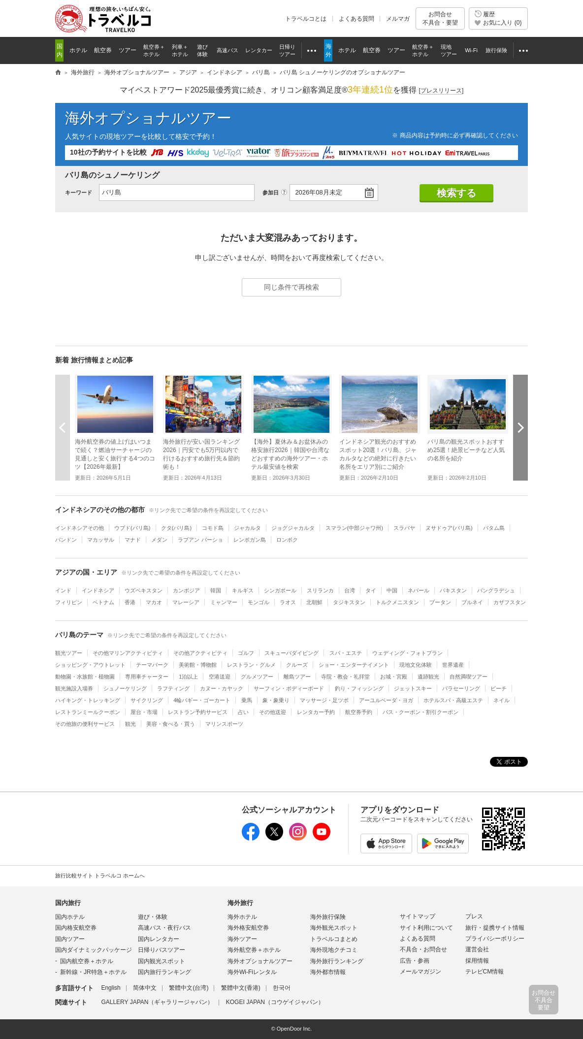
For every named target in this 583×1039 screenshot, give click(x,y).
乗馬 (246, 700)
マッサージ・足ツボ (324, 700)
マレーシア (185, 602)
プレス (474, 916)
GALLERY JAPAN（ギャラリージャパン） (157, 1002)
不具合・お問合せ (423, 949)
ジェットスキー (413, 688)
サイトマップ (417, 916)
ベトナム (103, 602)
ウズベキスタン (143, 590)
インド (63, 590)
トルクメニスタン (397, 602)
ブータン (440, 602)
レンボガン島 (249, 540)
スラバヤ (404, 528)
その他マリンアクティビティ (128, 653)
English (110, 987)
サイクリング (146, 700)
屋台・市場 (144, 712)
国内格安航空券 (76, 927)
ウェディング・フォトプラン (407, 653)
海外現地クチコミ (333, 949)
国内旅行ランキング (164, 972)
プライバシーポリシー (494, 938)
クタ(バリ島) (176, 528)
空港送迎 (219, 677)
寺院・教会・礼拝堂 (345, 677)
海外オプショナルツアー (148, 118)
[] (441, 91)
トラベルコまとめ (333, 939)
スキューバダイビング (291, 653)
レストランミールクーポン (87, 712)
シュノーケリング (125, 688)
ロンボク (287, 540)
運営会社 (477, 949)
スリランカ (320, 590)
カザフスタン (509, 602)
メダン (159, 540)
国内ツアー (70, 939)
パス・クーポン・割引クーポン (420, 712)
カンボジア (186, 590)
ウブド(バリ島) (132, 528)
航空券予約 (358, 712)
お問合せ (440, 18)
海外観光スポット (333, 927)
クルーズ (297, 665)
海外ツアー (242, 939)
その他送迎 (272, 712)
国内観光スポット (161, 961)
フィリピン (68, 602)
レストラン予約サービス (197, 712)
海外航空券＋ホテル (254, 949)
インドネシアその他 (79, 528)
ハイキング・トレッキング (87, 700)
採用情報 (477, 960)
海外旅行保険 (328, 916)
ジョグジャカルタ (293, 528)
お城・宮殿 (393, 677)
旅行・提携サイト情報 (494, 927)
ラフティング (173, 688)
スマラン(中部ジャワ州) (354, 528)
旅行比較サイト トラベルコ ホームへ (100, 875)
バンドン (66, 540)
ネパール (418, 590)
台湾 (349, 590)
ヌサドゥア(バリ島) (448, 528)
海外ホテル (242, 916)
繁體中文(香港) (240, 987)
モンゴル (258, 602)
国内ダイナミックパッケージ (93, 949)
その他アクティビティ (200, 653)
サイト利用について (426, 927)
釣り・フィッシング (359, 688)
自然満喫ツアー (468, 677)
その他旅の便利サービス (85, 724)
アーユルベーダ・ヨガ (386, 700)
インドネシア (98, 590)
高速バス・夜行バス (164, 927)
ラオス (288, 602)
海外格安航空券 (248, 927)
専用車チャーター (146, 677)
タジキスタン (349, 602)
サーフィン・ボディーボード (289, 688)
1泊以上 (188, 677)
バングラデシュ (496, 590)
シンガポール (280, 590)
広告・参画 (414, 960)
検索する (456, 193)
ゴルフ (246, 653)
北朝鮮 (314, 602)
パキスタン (453, 590)
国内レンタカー (158, 939)
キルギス (243, 590)
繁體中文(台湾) (188, 987)
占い (243, 712)
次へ (520, 427)
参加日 (270, 192)
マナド (133, 540)
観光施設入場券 (74, 688)
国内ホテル (70, 916)
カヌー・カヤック (221, 688)
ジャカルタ (247, 528)
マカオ (154, 602)
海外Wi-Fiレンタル (252, 972)
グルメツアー (257, 677)
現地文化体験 (415, 665)
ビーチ (498, 688)
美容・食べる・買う (170, 724)
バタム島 (494, 528)
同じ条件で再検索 (291, 287)
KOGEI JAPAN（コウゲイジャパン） (275, 1002)
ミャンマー (223, 602)
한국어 (282, 987)
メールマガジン (420, 971)
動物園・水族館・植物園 (85, 677)
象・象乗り (276, 700)
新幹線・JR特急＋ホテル (93, 972)
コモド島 (213, 528)
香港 (130, 602)
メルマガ (398, 19)
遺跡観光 (428, 677)
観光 (130, 724)
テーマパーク (152, 665)
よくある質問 (356, 19)
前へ (62, 427)
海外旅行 (240, 903)
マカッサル (100, 540)
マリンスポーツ (224, 724)
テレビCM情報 (484, 971)
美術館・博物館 (198, 665)
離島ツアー (297, 677)
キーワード (78, 192)
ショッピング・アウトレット (90, 665)
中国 (392, 590)
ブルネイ (472, 602)
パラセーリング (461, 688)
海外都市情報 (328, 972)
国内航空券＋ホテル (86, 961)
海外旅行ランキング (336, 961)
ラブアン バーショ (200, 540)
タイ (370, 590)
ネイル (501, 700)
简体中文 (145, 987)
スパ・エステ (345, 653)
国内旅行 (68, 903)
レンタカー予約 (316, 712)
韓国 (215, 590)
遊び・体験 (152, 916)
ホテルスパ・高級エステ (453, 700)
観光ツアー (68, 653)
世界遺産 (453, 665)
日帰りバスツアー (161, 949)
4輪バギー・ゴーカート (201, 700)
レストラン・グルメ (251, 665)
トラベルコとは (305, 19)
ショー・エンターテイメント (354, 665)
